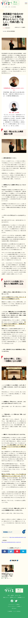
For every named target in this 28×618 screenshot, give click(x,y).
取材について (6, 597)
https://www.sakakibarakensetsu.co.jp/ (17, 537)
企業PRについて (13, 597)
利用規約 (18, 606)
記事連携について (21, 597)
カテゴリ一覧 (17, 595)
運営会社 (18, 604)
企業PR (12, 595)
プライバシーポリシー (11, 606)
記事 (8, 595)
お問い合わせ (14, 608)
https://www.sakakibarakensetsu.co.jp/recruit (11, 542)
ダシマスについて (12, 604)
